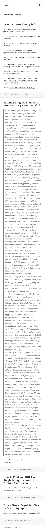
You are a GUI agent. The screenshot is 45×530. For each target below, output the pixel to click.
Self (24, 95)
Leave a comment (32, 95)
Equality (26, 520)
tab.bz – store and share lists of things (22, 88)
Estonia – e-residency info (19, 24)
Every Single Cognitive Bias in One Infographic (21, 506)
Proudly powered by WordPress (12, 527)
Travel (21, 497)
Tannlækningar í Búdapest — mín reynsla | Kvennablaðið (22, 104)
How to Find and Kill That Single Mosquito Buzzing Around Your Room (20, 480)
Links (6, 4)
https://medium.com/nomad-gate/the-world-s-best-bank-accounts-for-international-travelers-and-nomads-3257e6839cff (21, 80)
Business (19, 95)
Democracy (20, 520)
